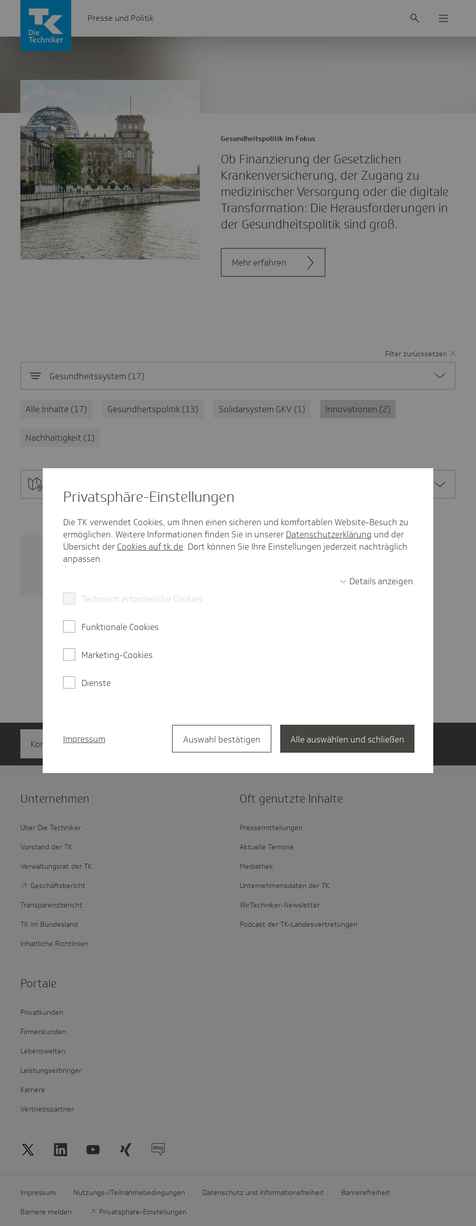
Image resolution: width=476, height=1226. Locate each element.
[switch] (376, 581)
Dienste (96, 683)
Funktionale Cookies (120, 627)
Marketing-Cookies (117, 655)
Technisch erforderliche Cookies (141, 599)
